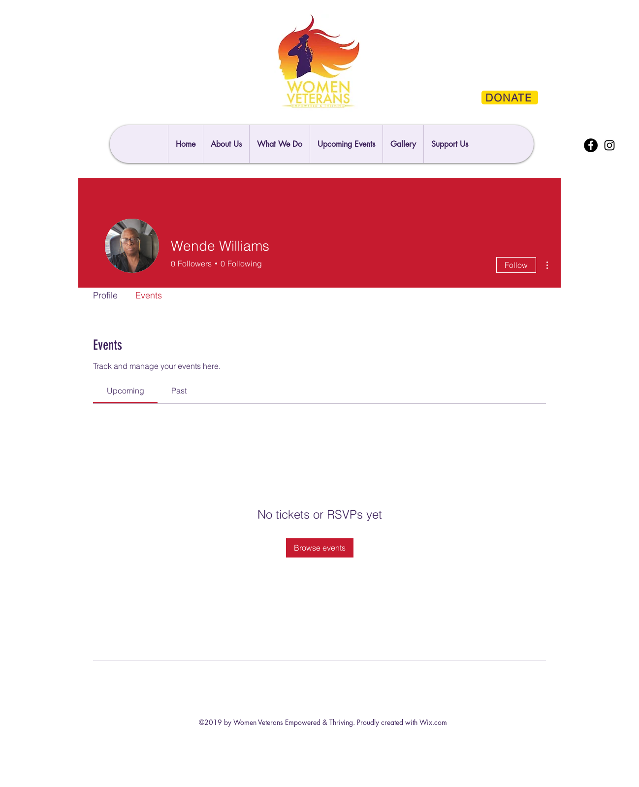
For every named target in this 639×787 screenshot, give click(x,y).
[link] (125, 390)
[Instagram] (609, 145)
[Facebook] (591, 145)
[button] (449, 144)
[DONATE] (509, 97)
